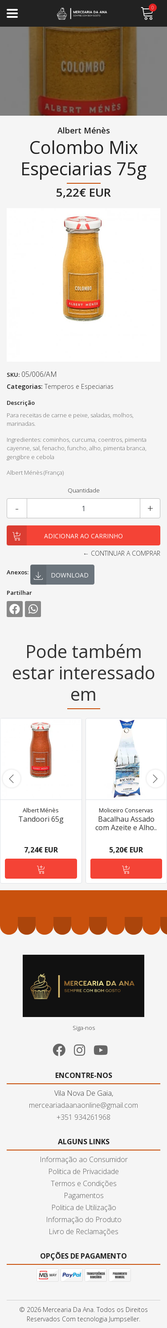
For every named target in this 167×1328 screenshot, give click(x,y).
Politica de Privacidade (83, 1171)
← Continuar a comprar (121, 553)
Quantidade (84, 490)
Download (61, 576)
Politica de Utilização (83, 1207)
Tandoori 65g (41, 818)
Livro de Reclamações (83, 1231)
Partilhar (19, 593)
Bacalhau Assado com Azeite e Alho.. (126, 823)
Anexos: (18, 572)
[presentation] (11, 778)
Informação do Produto (84, 1219)
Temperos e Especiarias (79, 386)
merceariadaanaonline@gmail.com (83, 1105)
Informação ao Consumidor (84, 1159)
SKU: (13, 375)
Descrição (21, 403)
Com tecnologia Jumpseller (100, 1319)
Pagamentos (84, 1195)
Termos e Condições (84, 1183)
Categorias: (25, 386)
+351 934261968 (83, 1117)
